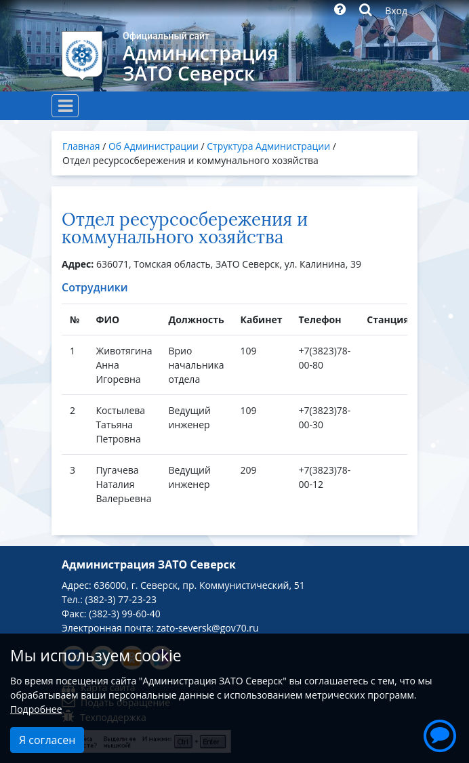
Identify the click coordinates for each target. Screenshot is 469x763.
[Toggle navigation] (65, 105)
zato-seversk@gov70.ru (208, 627)
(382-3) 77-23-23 (121, 599)
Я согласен (47, 740)
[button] (440, 734)
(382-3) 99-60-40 (124, 613)
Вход (396, 10)
